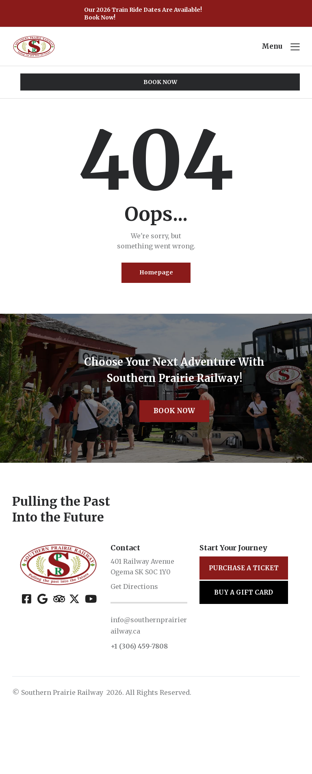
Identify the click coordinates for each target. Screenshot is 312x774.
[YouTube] (90, 664)
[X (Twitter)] (74, 664)
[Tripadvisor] (58, 664)
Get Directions (134, 653)
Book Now (174, 476)
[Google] (42, 664)
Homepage (156, 275)
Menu (272, 46)
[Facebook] (27, 664)
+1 (114, 712)
